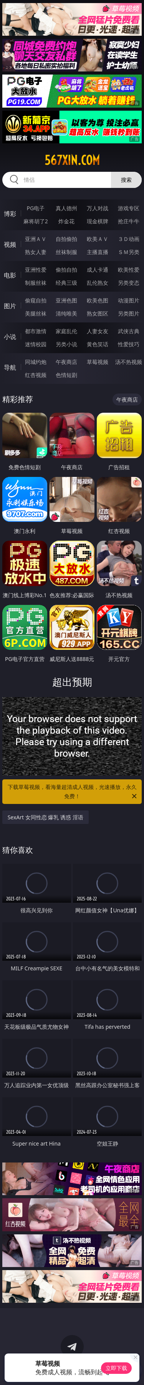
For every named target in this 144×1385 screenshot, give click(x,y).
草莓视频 (97, 361)
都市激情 (35, 331)
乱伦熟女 (97, 282)
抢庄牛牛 (128, 221)
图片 (10, 306)
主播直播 (97, 252)
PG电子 (35, 208)
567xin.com (72, 160)
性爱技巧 (128, 344)
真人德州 (66, 208)
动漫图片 (128, 300)
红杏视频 (35, 375)
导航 (10, 367)
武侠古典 (128, 331)
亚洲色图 (66, 300)
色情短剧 (66, 375)
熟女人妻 (35, 252)
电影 (10, 275)
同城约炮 (35, 361)
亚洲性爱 (35, 269)
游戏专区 (128, 208)
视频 (10, 244)
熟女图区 (97, 313)
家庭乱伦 (66, 331)
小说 (10, 336)
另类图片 (128, 313)
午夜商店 (66, 361)
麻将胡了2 (35, 221)
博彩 (10, 213)
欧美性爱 (128, 269)
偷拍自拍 (66, 269)
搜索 (126, 179)
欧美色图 (97, 300)
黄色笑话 (97, 344)
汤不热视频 (128, 361)
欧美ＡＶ (97, 238)
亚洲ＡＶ (35, 238)
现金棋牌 (97, 221)
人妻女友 (97, 331)
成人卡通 (97, 269)
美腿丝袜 (35, 313)
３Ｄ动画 (128, 238)
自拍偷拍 (66, 238)
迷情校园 (35, 344)
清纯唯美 (66, 313)
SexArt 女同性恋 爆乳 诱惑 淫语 (45, 817)
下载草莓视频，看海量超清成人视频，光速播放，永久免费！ (73, 792)
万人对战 (97, 208)
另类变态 (128, 282)
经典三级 (66, 282)
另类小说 (66, 344)
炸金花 (66, 221)
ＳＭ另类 (128, 252)
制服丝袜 (35, 282)
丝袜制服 (66, 252)
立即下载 (116, 1368)
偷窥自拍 (35, 300)
